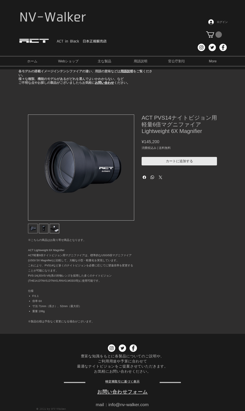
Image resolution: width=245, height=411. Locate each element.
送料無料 (165, 148)
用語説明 (126, 71)
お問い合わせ (104, 82)
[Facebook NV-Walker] (223, 47)
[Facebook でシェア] (144, 177)
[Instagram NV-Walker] (201, 47)
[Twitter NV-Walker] (212, 47)
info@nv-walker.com (128, 404)
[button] (214, 34)
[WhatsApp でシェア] (152, 177)
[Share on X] (160, 177)
